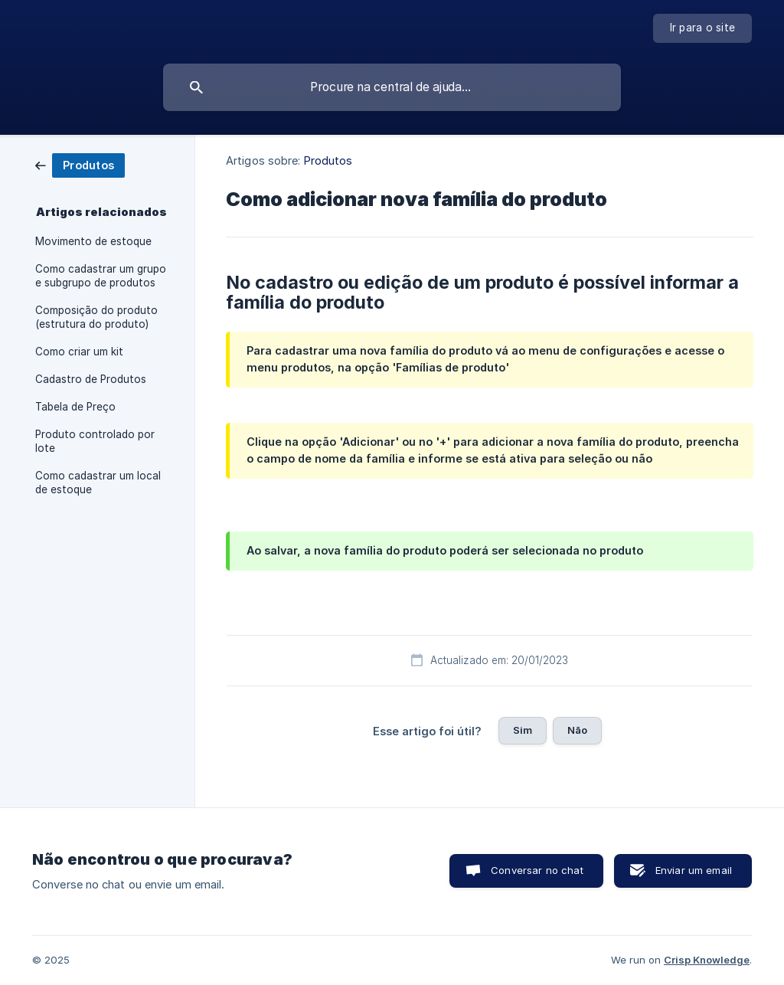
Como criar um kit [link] (79, 351)
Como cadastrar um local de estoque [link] (98, 483)
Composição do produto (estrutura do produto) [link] (96, 317)
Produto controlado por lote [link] (95, 441)
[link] (80, 164)
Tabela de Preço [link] (75, 407)
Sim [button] (522, 730)
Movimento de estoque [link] (93, 241)
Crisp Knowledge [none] (707, 960)
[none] (703, 28)
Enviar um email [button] (693, 870)
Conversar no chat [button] (537, 870)
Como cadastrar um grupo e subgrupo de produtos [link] (100, 276)
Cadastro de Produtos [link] (90, 379)
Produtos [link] (328, 160)
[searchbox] (392, 87)
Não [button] (577, 730)
